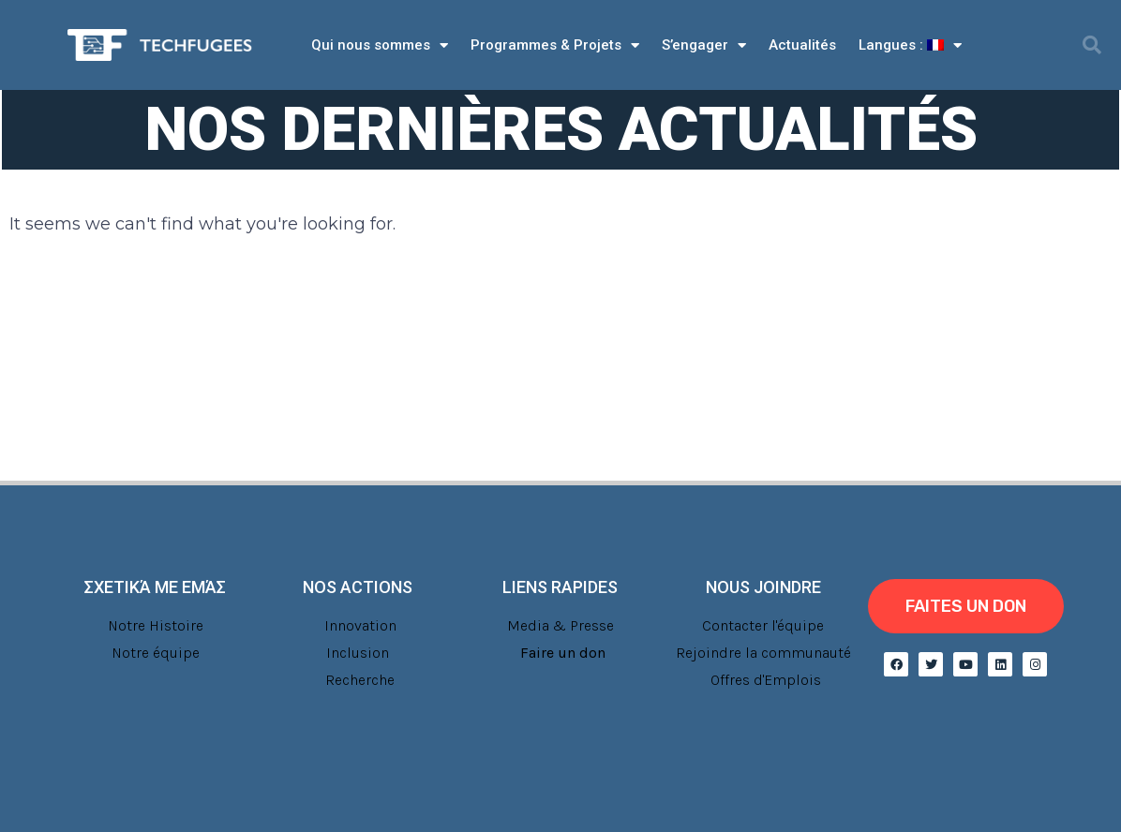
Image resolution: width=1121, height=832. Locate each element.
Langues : (910, 45)
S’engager (704, 45)
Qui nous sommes (379, 45)
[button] (1092, 45)
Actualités (802, 45)
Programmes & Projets (555, 45)
